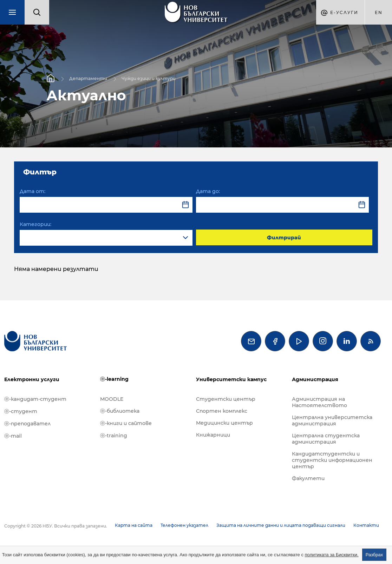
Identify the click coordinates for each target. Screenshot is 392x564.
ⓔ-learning (114, 379)
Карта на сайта (133, 525)
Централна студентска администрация (326, 438)
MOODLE (111, 399)
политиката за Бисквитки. (332, 554)
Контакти (366, 525)
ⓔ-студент (20, 411)
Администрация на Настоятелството (319, 402)
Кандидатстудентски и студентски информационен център (332, 460)
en (379, 12)
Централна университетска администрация (332, 420)
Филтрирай (284, 237)
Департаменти (88, 78)
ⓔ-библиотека (119, 411)
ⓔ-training (113, 435)
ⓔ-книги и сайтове (126, 423)
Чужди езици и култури (149, 78)
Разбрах (374, 554)
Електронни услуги (31, 379)
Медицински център (224, 423)
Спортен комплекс (221, 411)
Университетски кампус (231, 379)
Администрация (315, 379)
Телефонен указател (184, 525)
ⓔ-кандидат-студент (35, 399)
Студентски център (225, 399)
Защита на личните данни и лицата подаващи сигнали (280, 525)
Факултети (308, 478)
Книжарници (213, 435)
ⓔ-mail (13, 436)
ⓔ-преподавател (27, 423)
